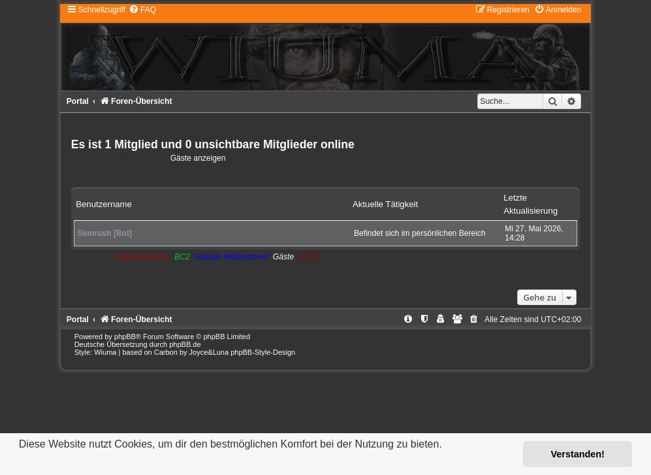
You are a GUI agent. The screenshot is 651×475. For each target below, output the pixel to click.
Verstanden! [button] (578, 454)
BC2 (182, 256)
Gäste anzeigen (198, 158)
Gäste (283, 256)
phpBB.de (184, 344)
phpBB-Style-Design (262, 352)
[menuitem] (142, 9)
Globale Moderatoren (231, 256)
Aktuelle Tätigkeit (385, 204)
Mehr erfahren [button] (54, 461)
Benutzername (104, 204)
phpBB (125, 336)
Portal (78, 101)
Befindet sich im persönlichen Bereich (420, 233)
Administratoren (142, 256)
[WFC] (309, 256)
